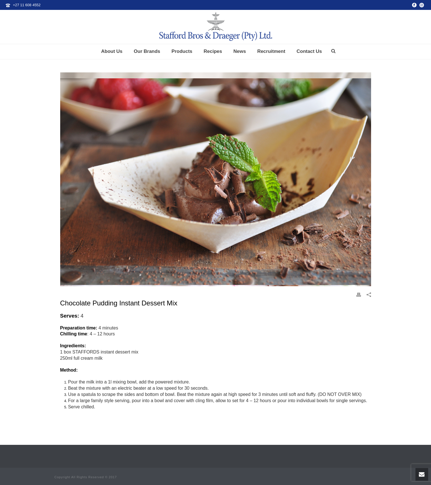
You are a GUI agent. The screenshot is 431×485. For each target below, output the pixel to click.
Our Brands (147, 51)
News (239, 51)
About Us (112, 51)
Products (182, 51)
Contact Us (309, 51)
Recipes (213, 51)
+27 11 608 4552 (27, 5)
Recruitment (271, 51)
